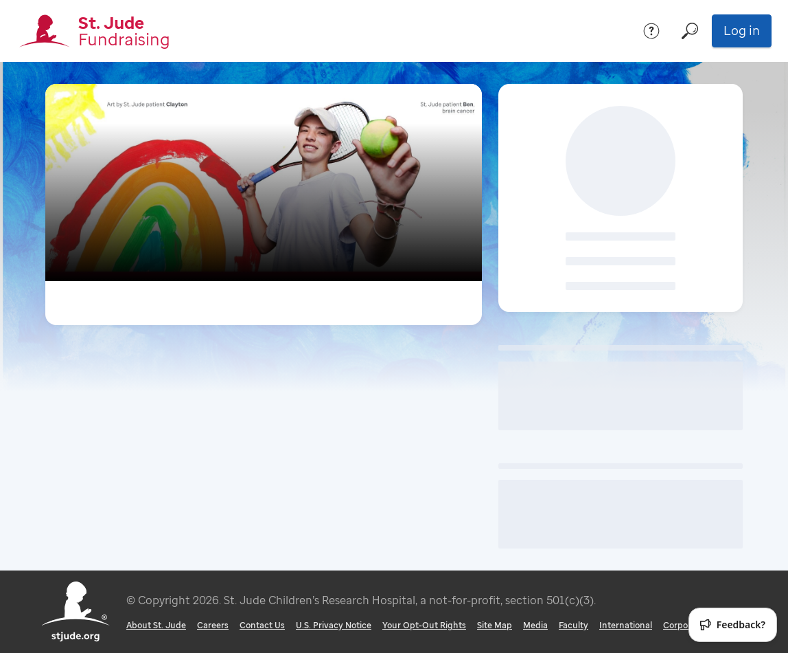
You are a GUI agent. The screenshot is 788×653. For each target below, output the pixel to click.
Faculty (573, 625)
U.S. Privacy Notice (333, 625)
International (625, 625)
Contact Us (262, 625)
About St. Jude (156, 625)
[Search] (689, 30)
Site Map (494, 625)
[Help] (651, 30)
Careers (213, 625)
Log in (741, 30)
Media (535, 625)
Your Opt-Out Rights (424, 625)
